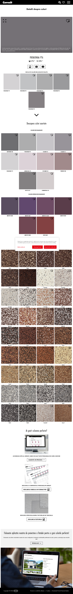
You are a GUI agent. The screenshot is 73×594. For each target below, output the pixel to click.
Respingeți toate (37, 247)
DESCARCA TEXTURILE (36, 519)
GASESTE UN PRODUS (36, 460)
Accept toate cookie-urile (50, 247)
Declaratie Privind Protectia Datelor (60, 591)
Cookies (48, 591)
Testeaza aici (36, 543)
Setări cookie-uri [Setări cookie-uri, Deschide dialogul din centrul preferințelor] (21, 247)
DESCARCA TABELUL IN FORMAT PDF (36, 489)
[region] (37, 244)
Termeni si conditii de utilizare (37, 591)
